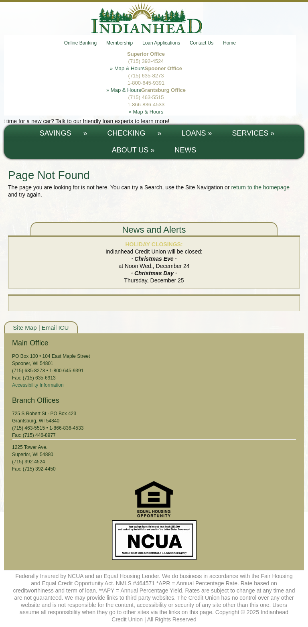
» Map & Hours (127, 68)
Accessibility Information (38, 385)
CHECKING (134, 133)
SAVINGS (63, 133)
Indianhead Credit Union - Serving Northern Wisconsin (154, 18)
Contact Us (201, 43)
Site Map (24, 327)
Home (229, 43)
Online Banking (80, 43)
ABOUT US (133, 150)
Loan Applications (161, 43)
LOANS (197, 133)
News (185, 150)
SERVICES (253, 133)
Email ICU (55, 327)
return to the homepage (260, 187)
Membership (119, 43)
